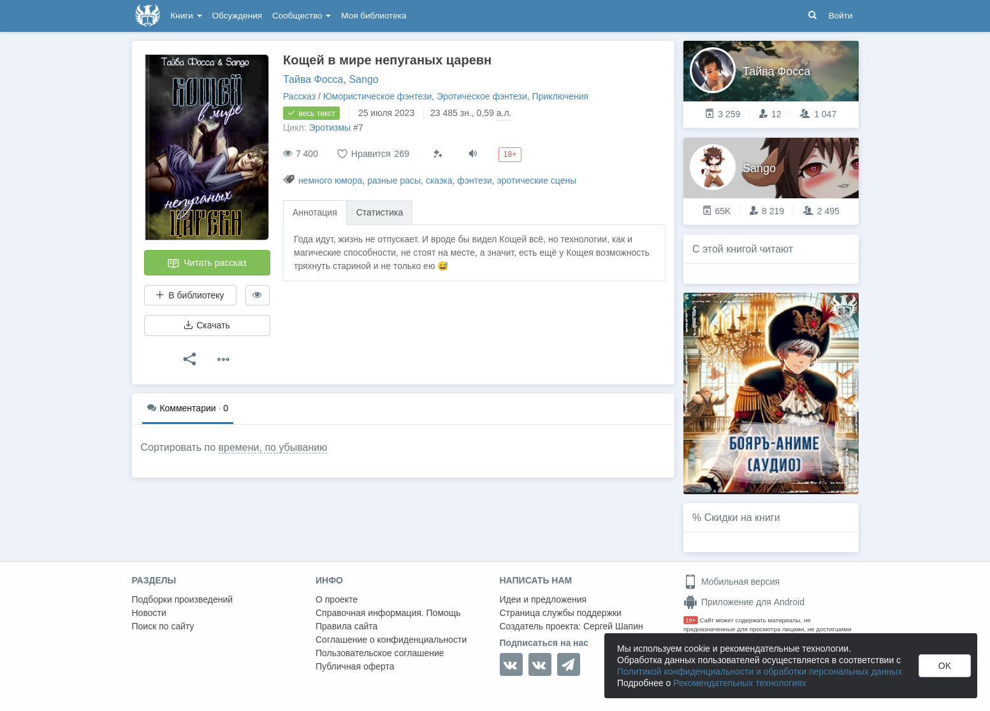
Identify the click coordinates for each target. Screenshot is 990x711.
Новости (149, 613)
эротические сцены (537, 180)
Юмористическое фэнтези (377, 96)
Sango (363, 79)
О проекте (337, 599)
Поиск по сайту (163, 626)
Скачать (206, 325)
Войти (841, 15)
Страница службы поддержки (561, 613)
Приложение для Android (743, 602)
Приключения (560, 96)
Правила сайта (346, 626)
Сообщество (301, 15)
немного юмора (330, 180)
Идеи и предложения (543, 599)
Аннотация (315, 212)
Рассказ (299, 96)
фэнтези (474, 180)
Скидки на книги (742, 517)
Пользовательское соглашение (380, 653)
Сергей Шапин (613, 626)
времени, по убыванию (273, 447)
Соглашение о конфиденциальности (391, 639)
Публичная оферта (355, 666)
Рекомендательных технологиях (739, 683)
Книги (186, 15)
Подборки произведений (182, 599)
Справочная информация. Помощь (388, 613)
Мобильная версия (731, 582)
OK (944, 666)
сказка (439, 180)
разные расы (394, 180)
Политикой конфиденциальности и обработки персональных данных (759, 671)
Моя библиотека (373, 15)
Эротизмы (330, 127)
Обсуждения (237, 15)
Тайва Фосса (313, 79)
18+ (690, 620)
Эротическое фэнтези (482, 96)
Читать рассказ (206, 263)
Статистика (380, 212)
